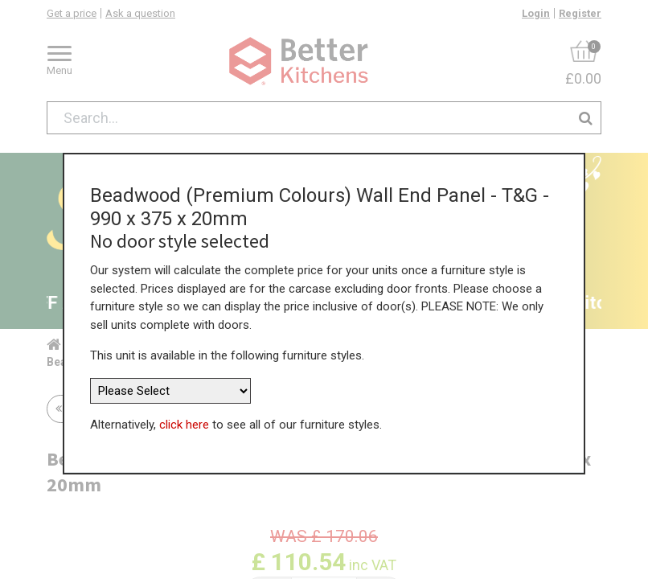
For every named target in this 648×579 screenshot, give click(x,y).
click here (184, 420)
